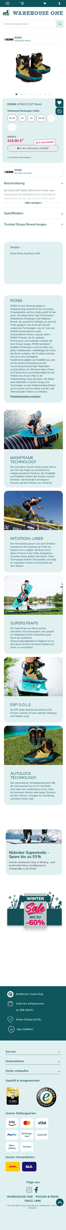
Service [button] (33, 1051)
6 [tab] (40, 94)
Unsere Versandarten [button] (20, 1157)
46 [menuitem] (51, 118)
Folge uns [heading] (33, 1182)
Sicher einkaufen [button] (33, 1071)
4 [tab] (30, 94)
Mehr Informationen (22, 157)
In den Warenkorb (33, 148)
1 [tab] (16, 94)
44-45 (41, 118)
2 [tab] (21, 94)
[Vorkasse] (27, 1147)
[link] (29, 1192)
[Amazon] (12, 1123)
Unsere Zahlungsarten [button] (21, 1113)
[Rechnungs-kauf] (27, 1135)
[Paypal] (12, 1135)
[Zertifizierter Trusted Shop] (19, 1097)
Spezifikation (13, 213)
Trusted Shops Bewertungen (25, 224)
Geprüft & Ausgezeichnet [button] (23, 1080)
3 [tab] (26, 94)
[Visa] (41, 1123)
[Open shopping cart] (44, 3)
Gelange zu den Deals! (22, 868)
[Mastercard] (27, 1123)
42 (22, 118)
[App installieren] (20, 1029)
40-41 (12, 118)
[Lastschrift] (41, 1135)
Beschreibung (14, 183)
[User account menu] (59, 3)
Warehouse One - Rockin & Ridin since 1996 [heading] (33, 1199)
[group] (32, 994)
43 (31, 118)
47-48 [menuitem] (12, 127)
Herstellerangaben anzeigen (25, 396)
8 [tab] (49, 94)
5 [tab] (35, 94)
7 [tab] (45, 94)
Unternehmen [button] (33, 1061)
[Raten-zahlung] (12, 1147)
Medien (15, 247)
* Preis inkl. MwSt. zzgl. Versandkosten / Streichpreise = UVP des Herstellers (32, 1206)
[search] (29, 24)
